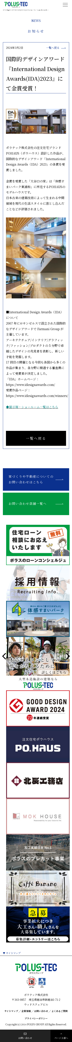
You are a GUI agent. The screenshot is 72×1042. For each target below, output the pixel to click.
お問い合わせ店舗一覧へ (28, 503)
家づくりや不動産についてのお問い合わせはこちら (31, 479)
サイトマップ (13, 953)
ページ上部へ (61, 1035)
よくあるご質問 (59, 1011)
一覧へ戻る (36, 438)
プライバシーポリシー (36, 1018)
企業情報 (26, 1011)
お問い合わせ (41, 1011)
